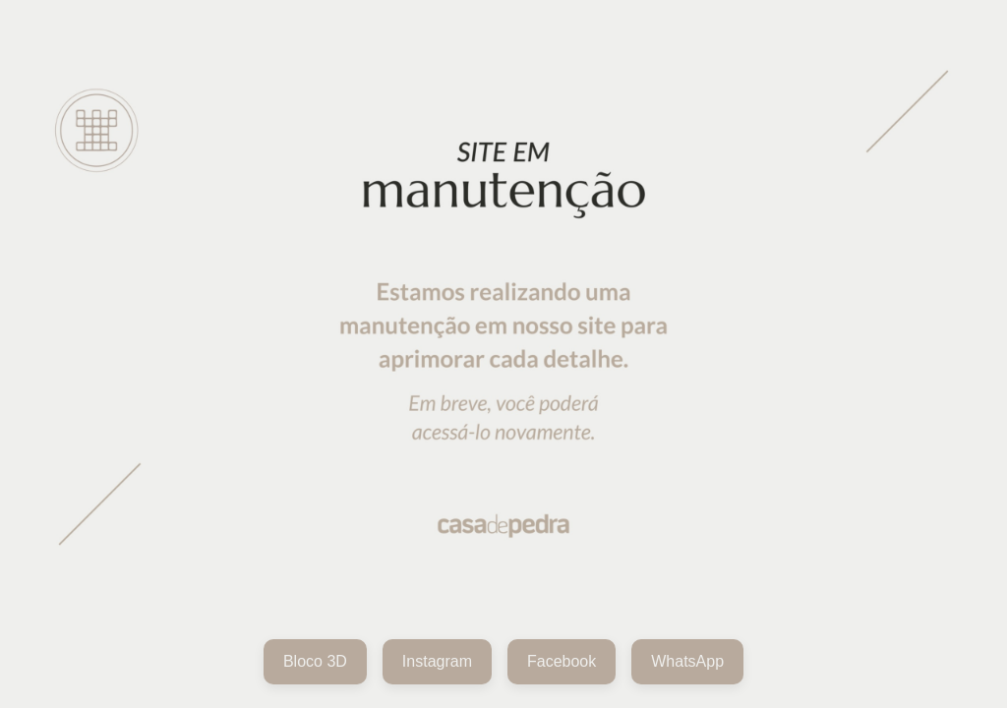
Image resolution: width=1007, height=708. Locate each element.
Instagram (437, 661)
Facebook (561, 661)
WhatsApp (687, 661)
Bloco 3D (315, 661)
